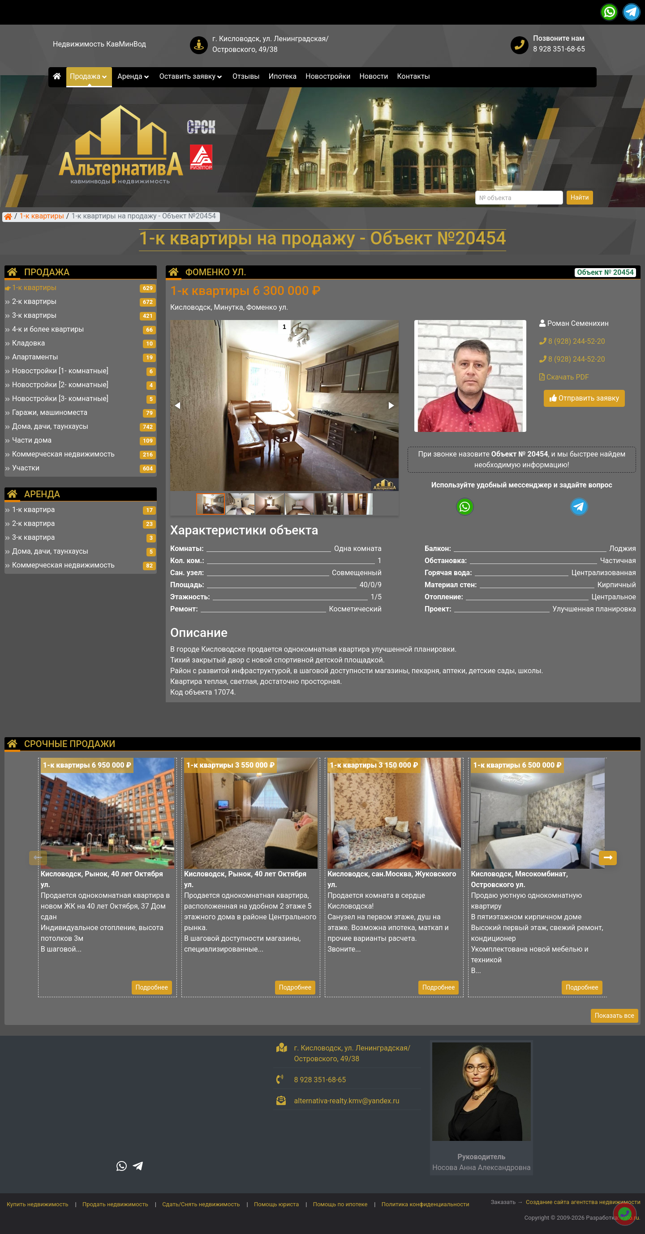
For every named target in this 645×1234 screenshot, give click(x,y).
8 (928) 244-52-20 (572, 341)
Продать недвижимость (115, 1204)
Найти (580, 197)
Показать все (614, 1015)
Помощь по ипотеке (340, 1204)
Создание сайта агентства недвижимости (583, 1202)
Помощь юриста (276, 1204)
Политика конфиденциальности (425, 1204)
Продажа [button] (89, 76)
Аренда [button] (133, 76)
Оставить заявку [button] (191, 76)
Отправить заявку (584, 398)
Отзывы (246, 76)
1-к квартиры (42, 216)
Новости (373, 76)
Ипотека (283, 76)
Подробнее (152, 987)
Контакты (413, 76)
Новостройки (327, 76)
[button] (284, 401)
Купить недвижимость (38, 1204)
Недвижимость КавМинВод (99, 44)
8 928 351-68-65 (559, 49)
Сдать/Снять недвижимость (201, 1204)
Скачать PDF (564, 377)
